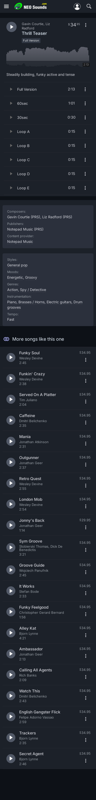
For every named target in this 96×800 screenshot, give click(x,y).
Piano (11, 302)
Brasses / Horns (31, 302)
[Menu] (6, 6)
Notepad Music (20, 241)
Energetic (15, 277)
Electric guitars (59, 302)
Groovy (31, 277)
